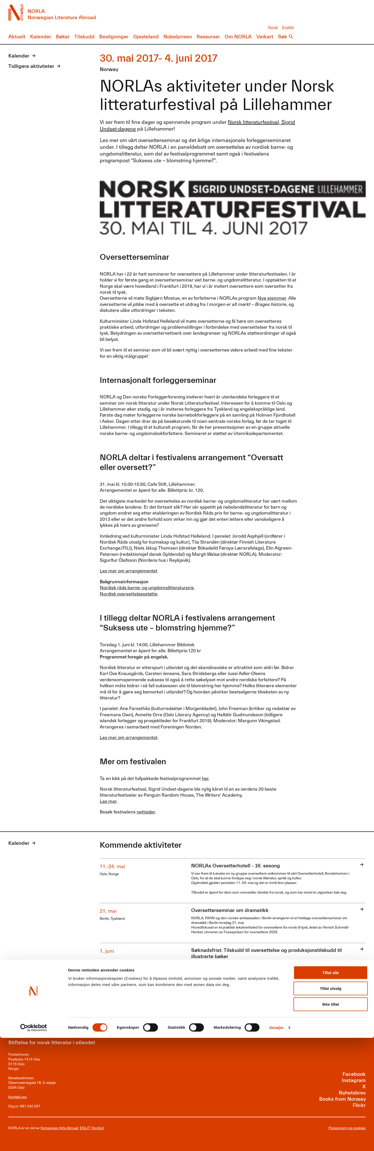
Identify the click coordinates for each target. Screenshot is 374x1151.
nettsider (146, 811)
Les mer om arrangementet (128, 570)
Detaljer (276, 1141)
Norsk (273, 27)
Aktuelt (16, 37)
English (288, 27)
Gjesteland (146, 37)
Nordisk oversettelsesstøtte (128, 593)
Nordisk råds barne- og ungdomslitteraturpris (147, 587)
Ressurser (208, 37)
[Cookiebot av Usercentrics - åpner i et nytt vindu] (33, 1141)
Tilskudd (84, 37)
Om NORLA (238, 37)
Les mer (108, 800)
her (205, 778)
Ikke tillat (330, 1117)
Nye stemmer (272, 297)
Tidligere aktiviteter (31, 66)
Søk (282, 37)
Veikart (264, 37)
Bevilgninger (114, 37)
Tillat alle (330, 1086)
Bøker (63, 37)
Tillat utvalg (330, 1101)
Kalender (40, 37)
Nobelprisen (177, 37)
